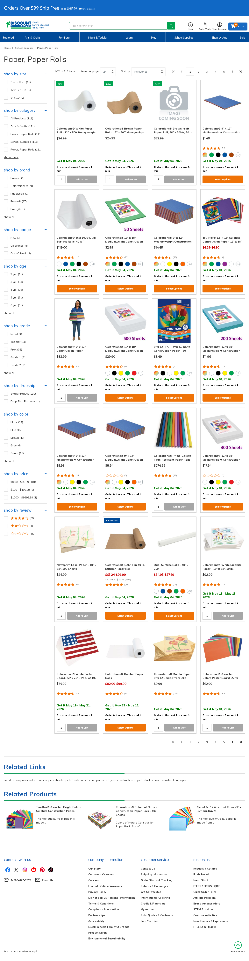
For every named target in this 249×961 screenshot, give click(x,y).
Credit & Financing (153, 903)
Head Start (200, 880)
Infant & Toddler (97, 37)
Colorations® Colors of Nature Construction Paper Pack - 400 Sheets (136, 811)
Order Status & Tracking (156, 880)
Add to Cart (82, 179)
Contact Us (148, 868)
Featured (8, 37)
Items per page (90, 71)
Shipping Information (154, 874)
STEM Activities (203, 909)
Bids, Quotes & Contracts (157, 915)
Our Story (94, 868)
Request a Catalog (205, 868)
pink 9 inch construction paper (85, 780)
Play (153, 37)
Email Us (47, 880)
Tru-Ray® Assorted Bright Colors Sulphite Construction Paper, (58, 809)
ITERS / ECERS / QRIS (206, 886)
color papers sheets (50, 780)
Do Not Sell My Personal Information (111, 897)
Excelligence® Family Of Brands (108, 926)
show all (9, 217)
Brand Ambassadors (206, 903)
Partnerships (96, 915)
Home (7, 47)
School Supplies (183, 37)
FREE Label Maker (204, 926)
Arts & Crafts (32, 37)
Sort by (125, 71)
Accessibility (96, 921)
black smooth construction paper (165, 780)
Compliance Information (103, 909)
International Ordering (155, 897)
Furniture (64, 37)
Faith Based (201, 874)
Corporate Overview (101, 874)
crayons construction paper (124, 780)
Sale (242, 37)
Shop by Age (219, 37)
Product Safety (97, 932)
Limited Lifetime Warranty (105, 886)
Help (190, 26)
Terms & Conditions (101, 903)
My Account (148, 909)
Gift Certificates (151, 891)
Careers (93, 880)
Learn (129, 37)
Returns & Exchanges (154, 886)
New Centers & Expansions (210, 921)
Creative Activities (205, 915)
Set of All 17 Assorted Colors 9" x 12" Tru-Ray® (219, 809)
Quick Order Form (204, 891)
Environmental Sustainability (106, 938)
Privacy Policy (97, 891)
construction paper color (19, 780)
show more (11, 157)
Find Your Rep (149, 921)
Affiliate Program (204, 897)
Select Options (223, 179)
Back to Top (238, 947)
